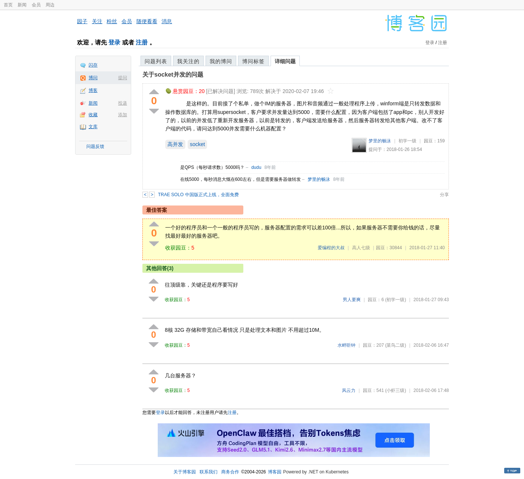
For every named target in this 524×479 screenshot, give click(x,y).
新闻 (22, 4)
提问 (122, 77)
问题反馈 (95, 146)
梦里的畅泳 (380, 140)
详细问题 (285, 61)
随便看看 (146, 21)
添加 (122, 114)
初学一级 (407, 140)
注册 (142, 42)
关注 (97, 21)
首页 (8, 4)
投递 (122, 103)
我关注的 (188, 61)
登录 (114, 42)
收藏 (93, 114)
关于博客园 (184, 472)
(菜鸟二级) (395, 345)
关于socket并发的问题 (172, 74)
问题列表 (156, 61)
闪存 (93, 65)
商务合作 (230, 472)
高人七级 (361, 247)
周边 (50, 4)
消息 (166, 21)
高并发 (175, 144)
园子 (82, 21)
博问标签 (253, 61)
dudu (256, 167)
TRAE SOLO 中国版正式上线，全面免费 (198, 194)
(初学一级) (395, 299)
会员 (36, 4)
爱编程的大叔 (331, 247)
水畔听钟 (346, 345)
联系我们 (209, 472)
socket (197, 144)
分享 (444, 194)
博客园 (274, 472)
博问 (93, 77)
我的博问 (221, 61)
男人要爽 (352, 299)
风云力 (348, 390)
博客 (93, 90)
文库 (93, 126)
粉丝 (112, 21)
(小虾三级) (395, 390)
